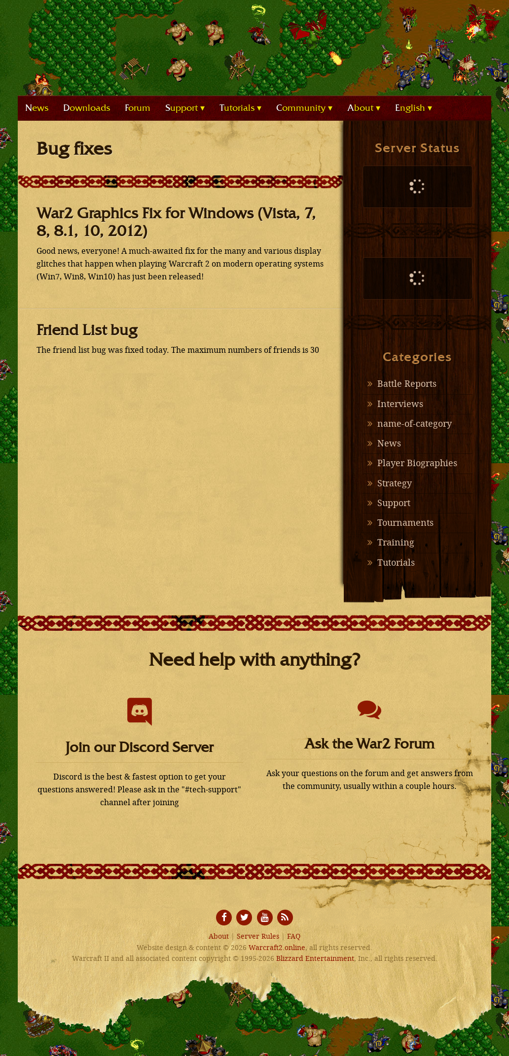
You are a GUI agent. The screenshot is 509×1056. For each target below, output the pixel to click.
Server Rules (258, 936)
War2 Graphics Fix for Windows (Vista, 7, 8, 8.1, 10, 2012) (176, 222)
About (219, 936)
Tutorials (396, 562)
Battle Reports (406, 383)
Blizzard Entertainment (315, 958)
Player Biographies (417, 463)
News (389, 443)
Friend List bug (87, 330)
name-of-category (414, 423)
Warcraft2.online (254, 41)
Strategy (394, 483)
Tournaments (405, 522)
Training (395, 542)
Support (393, 503)
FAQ (293, 936)
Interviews (400, 404)
